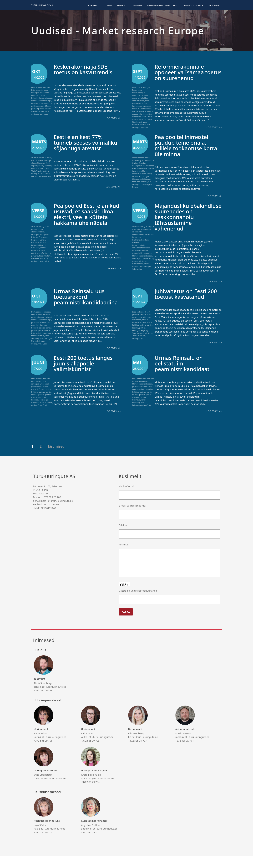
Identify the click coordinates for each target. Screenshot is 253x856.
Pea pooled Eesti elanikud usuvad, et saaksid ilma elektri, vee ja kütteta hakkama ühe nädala (86, 216)
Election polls (145, 314)
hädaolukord (36, 242)
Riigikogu (145, 330)
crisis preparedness (40, 227)
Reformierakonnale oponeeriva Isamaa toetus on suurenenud (185, 72)
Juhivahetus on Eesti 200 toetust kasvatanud (187, 293)
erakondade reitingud (141, 87)
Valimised (44, 114)
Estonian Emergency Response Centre (39, 238)
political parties (37, 108)
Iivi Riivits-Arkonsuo (145, 168)
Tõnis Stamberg (37, 171)
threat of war (43, 168)
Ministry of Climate (140, 258)
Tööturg (144, 181)
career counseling (141, 158)
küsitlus (48, 157)
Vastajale (214, 5)
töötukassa (136, 179)
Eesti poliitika (36, 87)
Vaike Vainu (45, 173)
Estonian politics (38, 95)
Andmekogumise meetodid (162, 5)
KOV (147, 100)
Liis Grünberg (38, 246)
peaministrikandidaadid (41, 322)
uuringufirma (137, 338)
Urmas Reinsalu (37, 340)
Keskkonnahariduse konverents (140, 240)
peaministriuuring (38, 324)
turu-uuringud (145, 266)
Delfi (33, 311)
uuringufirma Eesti (39, 343)
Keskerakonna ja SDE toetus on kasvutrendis (85, 69)
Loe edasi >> (113, 117)
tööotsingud (144, 176)
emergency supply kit (40, 234)
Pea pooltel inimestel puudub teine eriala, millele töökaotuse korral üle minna (183, 145)
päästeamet (36, 252)
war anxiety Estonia (43, 176)
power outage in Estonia (41, 255)
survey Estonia (37, 258)
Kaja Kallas (143, 380)
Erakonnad (44, 92)
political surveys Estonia (41, 110)
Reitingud (42, 332)
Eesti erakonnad (139, 311)
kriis (44, 242)
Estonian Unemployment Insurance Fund (143, 165)
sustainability (137, 263)
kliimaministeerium (140, 250)
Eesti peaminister (43, 311)
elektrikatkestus (38, 231)
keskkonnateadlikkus (141, 247)
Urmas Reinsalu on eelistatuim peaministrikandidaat (183, 362)
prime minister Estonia (141, 395)
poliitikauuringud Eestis (41, 106)
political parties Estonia (142, 112)
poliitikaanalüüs (45, 103)
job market (136, 171)
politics (148, 114)
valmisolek (44, 261)
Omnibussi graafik (192, 5)
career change (138, 157)
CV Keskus (146, 160)
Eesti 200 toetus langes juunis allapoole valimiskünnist (85, 362)
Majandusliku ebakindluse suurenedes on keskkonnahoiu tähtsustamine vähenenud (187, 216)
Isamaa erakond (44, 316)
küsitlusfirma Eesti (139, 103)
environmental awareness (143, 234)
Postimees (46, 252)
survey (50, 332)
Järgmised (56, 445)
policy (149, 322)
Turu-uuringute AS (42, 5)
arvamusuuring (37, 157)
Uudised (107, 5)
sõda (33, 163)
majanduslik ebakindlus (142, 252)
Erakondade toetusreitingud (138, 91)
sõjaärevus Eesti (43, 163)
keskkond (136, 237)
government (36, 386)
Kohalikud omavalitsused (41, 98)
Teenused (136, 5)
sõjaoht (34, 165)
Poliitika (34, 103)
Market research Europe (41, 100)
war (32, 176)
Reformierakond (139, 116)
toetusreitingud (37, 335)
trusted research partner (139, 123)
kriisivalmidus (37, 245)
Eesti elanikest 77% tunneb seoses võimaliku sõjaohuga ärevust (87, 142)
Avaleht (92, 5)
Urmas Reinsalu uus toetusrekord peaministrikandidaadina (87, 296)
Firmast (121, 5)
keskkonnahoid (138, 245)
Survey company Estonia (142, 118)
